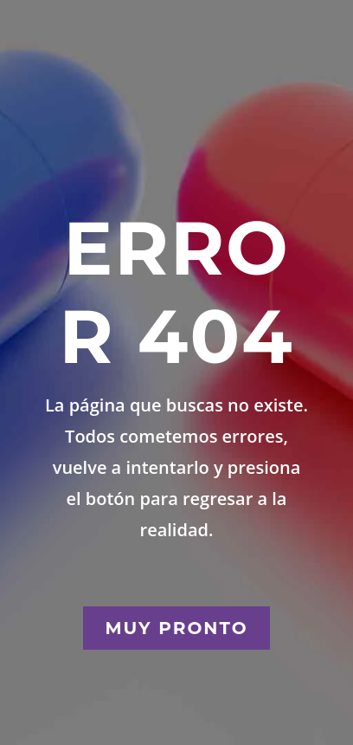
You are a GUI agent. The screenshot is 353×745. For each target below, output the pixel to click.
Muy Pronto (176, 628)
